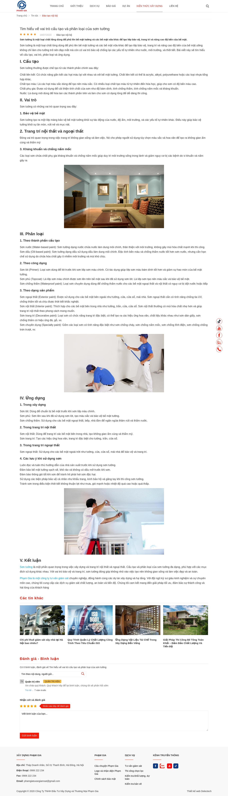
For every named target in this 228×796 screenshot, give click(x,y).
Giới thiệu (76, 6)
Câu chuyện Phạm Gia (106, 766)
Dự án (126, 6)
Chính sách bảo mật (105, 779)
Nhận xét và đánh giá (32, 699)
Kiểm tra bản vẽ (133, 784)
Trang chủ (57, 6)
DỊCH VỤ (130, 755)
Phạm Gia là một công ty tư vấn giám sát (44, 578)
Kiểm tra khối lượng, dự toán (137, 777)
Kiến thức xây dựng (149, 6)
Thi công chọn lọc (134, 771)
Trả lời (28, 690)
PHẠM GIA (100, 755)
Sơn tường (26, 567)
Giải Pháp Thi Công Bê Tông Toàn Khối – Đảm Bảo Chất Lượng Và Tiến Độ (183, 643)
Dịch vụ (95, 6)
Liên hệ (173, 6)
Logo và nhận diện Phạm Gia (107, 772)
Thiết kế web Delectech (199, 791)
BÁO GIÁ (111, 6)
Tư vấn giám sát (133, 766)
